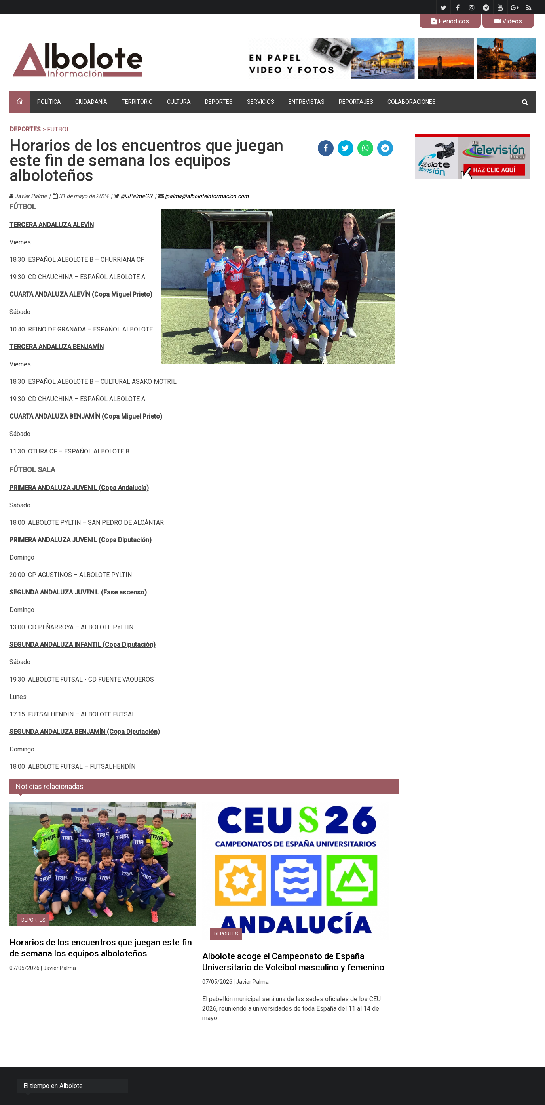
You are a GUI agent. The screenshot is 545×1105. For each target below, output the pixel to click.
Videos (508, 21)
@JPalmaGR (136, 196)
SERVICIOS (260, 102)
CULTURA (179, 102)
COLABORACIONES (411, 102)
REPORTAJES (356, 102)
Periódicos (450, 21)
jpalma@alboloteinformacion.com (207, 196)
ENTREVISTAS (307, 102)
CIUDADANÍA (91, 102)
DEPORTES (219, 102)
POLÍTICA (49, 102)
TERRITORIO (137, 102)
